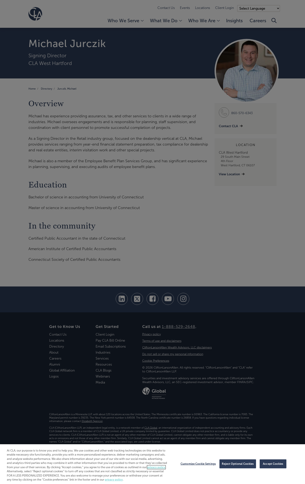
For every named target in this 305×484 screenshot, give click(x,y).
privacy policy (156, 467)
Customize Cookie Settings (198, 463)
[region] (152, 464)
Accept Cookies (273, 463)
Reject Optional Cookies (238, 463)
